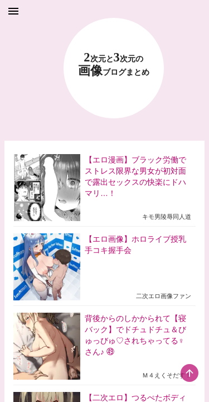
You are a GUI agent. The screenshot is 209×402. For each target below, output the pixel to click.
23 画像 (113, 64)
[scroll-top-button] (189, 373)
